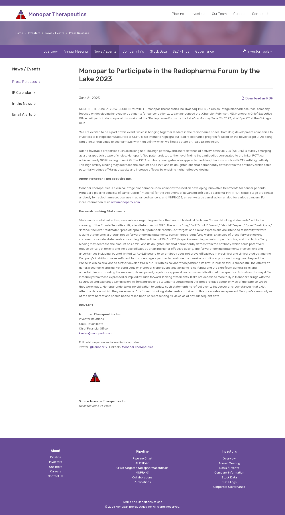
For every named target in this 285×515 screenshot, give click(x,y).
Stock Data (158, 51)
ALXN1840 (142, 463)
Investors (198, 14)
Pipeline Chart (142, 458)
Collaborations (142, 477)
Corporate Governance (229, 486)
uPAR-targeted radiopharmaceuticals (142, 468)
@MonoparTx (98, 347)
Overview (50, 51)
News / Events (54, 33)
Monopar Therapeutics (137, 347)
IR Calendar (21, 93)
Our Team (219, 14)
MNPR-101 (142, 472)
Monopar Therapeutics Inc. (134, 506)
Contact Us (260, 14)
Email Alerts (22, 114)
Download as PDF (257, 98)
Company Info (133, 51)
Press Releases (79, 33)
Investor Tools (259, 51)
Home (19, 33)
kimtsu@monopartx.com (95, 333)
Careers (239, 14)
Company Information (229, 472)
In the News (22, 103)
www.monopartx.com (125, 202)
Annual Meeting (76, 51)
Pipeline (178, 14)
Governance (204, 51)
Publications (142, 482)
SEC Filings (181, 51)
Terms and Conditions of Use (142, 502)
